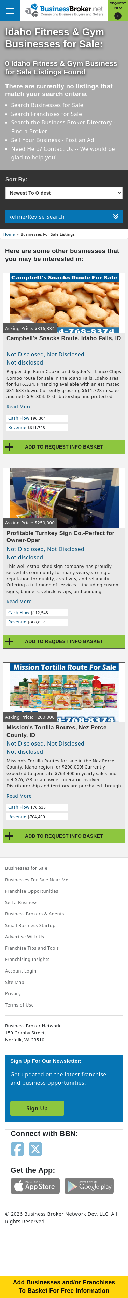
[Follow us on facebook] (17, 1148)
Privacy (13, 993)
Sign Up (37, 1108)
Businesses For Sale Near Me (36, 880)
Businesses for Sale (57, 105)
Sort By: (16, 179)
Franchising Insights (27, 959)
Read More (19, 406)
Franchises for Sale (56, 114)
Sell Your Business (36, 140)
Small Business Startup (30, 925)
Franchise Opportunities (31, 891)
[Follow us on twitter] (35, 1148)
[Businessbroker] (64, 9)
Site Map (14, 982)
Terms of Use (19, 1005)
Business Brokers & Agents (34, 913)
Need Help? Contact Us (43, 149)
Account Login (21, 971)
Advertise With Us (24, 936)
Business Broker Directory (77, 122)
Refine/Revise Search (63, 217)
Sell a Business (21, 902)
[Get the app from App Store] (35, 1185)
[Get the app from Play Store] (89, 1185)
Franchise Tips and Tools (32, 948)
